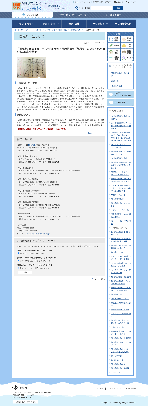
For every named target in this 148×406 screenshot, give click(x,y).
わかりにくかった (43, 261)
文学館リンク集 (117, 327)
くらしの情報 (36, 30)
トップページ (23, 30)
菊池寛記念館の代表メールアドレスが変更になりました (121, 165)
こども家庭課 (116, 86)
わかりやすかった (26, 261)
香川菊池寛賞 (116, 356)
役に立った (24, 253)
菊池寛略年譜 (116, 294)
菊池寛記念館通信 (118, 364)
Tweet (90, 133)
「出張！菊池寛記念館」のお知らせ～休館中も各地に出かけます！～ (121, 188)
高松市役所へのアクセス (26, 402)
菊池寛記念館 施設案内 (121, 277)
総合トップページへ (82, 2)
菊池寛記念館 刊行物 (120, 310)
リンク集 (100, 388)
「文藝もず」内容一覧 (120, 210)
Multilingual (118, 2)
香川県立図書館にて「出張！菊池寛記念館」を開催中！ (121, 125)
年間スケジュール (118, 195)
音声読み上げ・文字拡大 (102, 2)
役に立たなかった (38, 253)
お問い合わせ (131, 388)
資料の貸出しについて (120, 299)
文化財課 (31, 145)
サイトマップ (131, 2)
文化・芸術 (63, 30)
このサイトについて (114, 388)
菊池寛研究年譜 (117, 199)
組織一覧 (115, 81)
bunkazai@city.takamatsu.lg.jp (38, 234)
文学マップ (115, 372)
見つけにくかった (43, 268)
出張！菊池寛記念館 (119, 158)
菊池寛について (117, 252)
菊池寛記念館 (75, 30)
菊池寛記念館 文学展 (120, 368)
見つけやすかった (26, 268)
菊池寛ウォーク (117, 360)
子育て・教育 (50, 30)
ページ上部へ (99, 279)
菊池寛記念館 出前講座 (121, 338)
